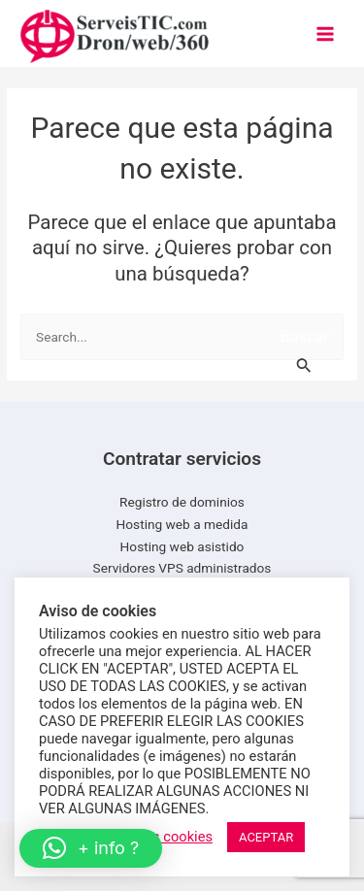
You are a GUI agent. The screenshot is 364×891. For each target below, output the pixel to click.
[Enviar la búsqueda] (304, 357)
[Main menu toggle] (326, 33)
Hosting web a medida (182, 524)
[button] (90, 848)
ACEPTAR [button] (266, 837)
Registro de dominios (182, 502)
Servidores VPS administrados (182, 568)
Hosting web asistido (182, 546)
